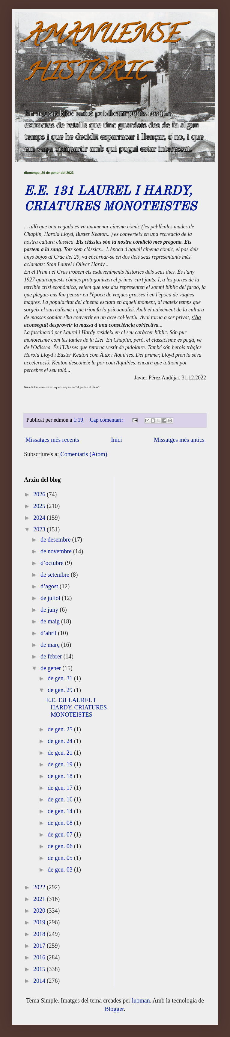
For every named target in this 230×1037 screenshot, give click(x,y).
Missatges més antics (179, 439)
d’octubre (52, 563)
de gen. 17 (61, 787)
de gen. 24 (61, 741)
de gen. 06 (61, 846)
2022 (40, 887)
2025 (40, 506)
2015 (40, 969)
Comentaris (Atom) (83, 454)
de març (50, 644)
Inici (116, 439)
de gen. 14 (61, 811)
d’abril (49, 633)
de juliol (51, 598)
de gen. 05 (61, 857)
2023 (40, 529)
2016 (40, 957)
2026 (40, 494)
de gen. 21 (61, 752)
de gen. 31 (61, 678)
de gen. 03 (61, 869)
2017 (40, 945)
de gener (51, 668)
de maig (50, 621)
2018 (40, 934)
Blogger (114, 1009)
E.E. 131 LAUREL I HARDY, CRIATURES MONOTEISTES (76, 707)
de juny (50, 609)
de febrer (52, 656)
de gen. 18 (61, 776)
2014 (40, 980)
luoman (141, 1000)
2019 (40, 922)
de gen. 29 (61, 690)
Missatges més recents (52, 439)
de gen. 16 (61, 799)
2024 (40, 517)
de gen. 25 (61, 729)
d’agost (50, 586)
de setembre (55, 574)
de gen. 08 (61, 822)
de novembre (56, 551)
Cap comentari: (107, 420)
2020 (40, 910)
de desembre (56, 539)
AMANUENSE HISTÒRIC (101, 56)
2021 (40, 899)
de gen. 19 (61, 764)
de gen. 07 (61, 834)
